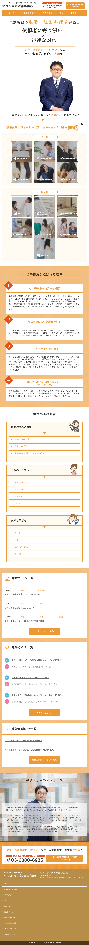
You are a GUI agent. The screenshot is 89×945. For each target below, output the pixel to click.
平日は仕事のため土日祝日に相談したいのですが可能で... (37, 660)
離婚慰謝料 (16, 483)
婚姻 (22, 617)
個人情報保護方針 (11, 923)
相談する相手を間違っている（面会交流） (23, 594)
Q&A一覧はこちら (44, 713)
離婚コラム (8, 912)
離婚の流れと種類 (19, 439)
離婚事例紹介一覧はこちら (44, 760)
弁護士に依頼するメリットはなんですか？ (30, 678)
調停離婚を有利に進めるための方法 (26, 453)
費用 (62, 13)
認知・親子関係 (18, 547)
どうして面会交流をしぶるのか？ (19, 608)
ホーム (12, 13)
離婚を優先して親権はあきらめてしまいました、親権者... (37, 695)
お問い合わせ (9, 934)
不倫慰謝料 (16, 490)
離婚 (22, 590)
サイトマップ (9, 929)
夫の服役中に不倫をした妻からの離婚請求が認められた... (30, 750)
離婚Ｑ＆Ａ (75, 13)
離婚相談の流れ (29, 13)
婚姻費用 (15, 504)
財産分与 (15, 497)
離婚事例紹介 (9, 917)
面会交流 (15, 554)
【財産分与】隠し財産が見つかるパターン (23, 741)
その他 (22, 604)
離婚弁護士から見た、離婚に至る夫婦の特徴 (24, 621)
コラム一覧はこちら (44, 631)
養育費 (14, 533)
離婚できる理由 (18, 446)
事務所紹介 (47, 13)
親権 (13, 540)
